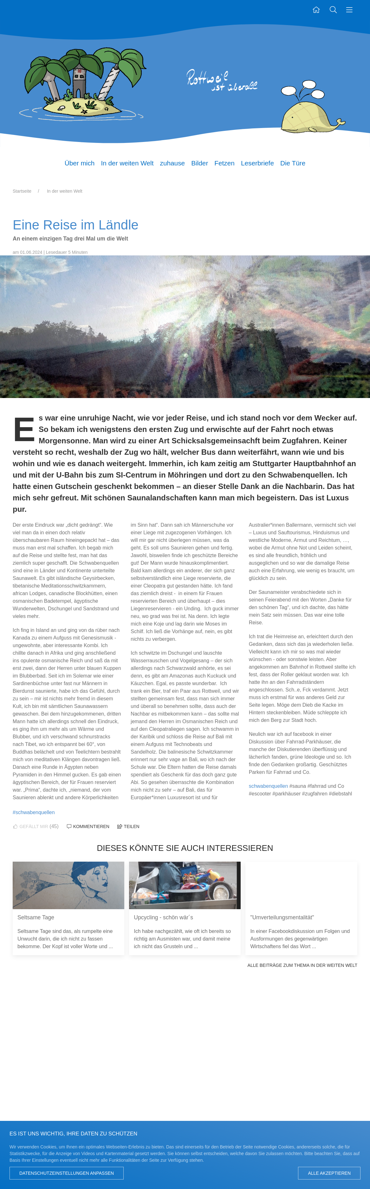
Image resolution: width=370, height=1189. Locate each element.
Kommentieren (87, 826)
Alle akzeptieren (329, 1173)
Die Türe (292, 163)
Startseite (22, 191)
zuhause (172, 163)
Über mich (80, 163)
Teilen (128, 826)
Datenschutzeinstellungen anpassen (66, 1173)
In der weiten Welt (127, 163)
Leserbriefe (257, 163)
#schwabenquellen (34, 812)
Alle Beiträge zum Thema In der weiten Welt (302, 965)
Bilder (199, 163)
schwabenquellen (268, 786)
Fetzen (224, 163)
